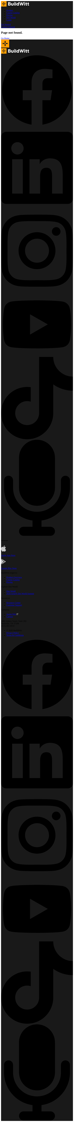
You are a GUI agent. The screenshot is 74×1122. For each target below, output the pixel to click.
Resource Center (13, 603)
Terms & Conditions (15, 635)
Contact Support (8, 27)
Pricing (9, 15)
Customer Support (14, 605)
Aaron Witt (12, 614)
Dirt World (11, 17)
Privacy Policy (12, 633)
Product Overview (14, 577)
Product (9, 10)
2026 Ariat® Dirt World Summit (20, 593)
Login (8, 20)
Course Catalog (13, 13)
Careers (9, 616)
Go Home (5, 38)
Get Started (6, 24)
